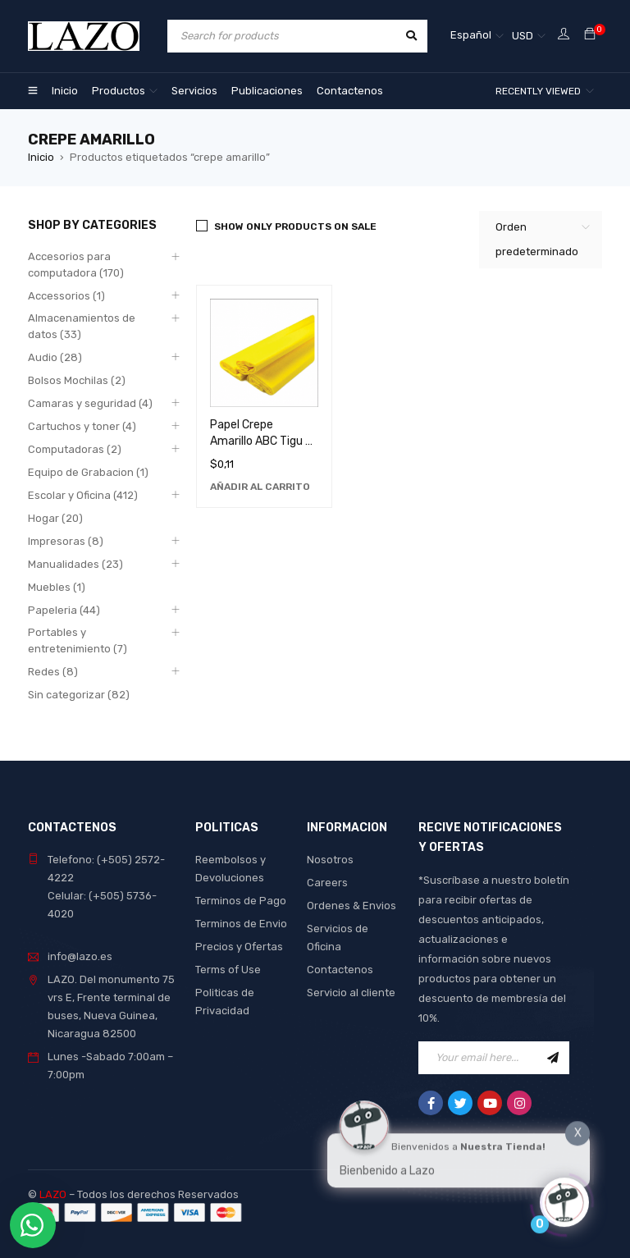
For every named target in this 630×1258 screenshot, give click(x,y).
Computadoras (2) (74, 449)
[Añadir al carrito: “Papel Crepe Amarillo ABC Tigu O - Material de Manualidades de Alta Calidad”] (260, 486)
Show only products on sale (295, 226)
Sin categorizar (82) (79, 694)
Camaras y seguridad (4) (90, 403)
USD (522, 36)
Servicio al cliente (351, 992)
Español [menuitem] (470, 35)
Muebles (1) (56, 587)
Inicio (41, 157)
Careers (327, 882)
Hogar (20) (55, 518)
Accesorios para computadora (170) (76, 264)
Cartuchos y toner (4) (82, 426)
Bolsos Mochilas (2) (77, 380)
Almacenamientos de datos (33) (81, 326)
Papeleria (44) (64, 610)
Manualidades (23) (75, 564)
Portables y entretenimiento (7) (77, 640)
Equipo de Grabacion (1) (88, 472)
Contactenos (340, 969)
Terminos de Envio (241, 923)
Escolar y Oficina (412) (83, 495)
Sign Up (553, 1057)
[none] (477, 36)
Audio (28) (55, 357)
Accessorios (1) (66, 296)
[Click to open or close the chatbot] (564, 1198)
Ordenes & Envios (351, 905)
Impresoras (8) (65, 541)
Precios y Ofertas (239, 946)
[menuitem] (477, 36)
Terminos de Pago (240, 900)
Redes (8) (53, 672)
